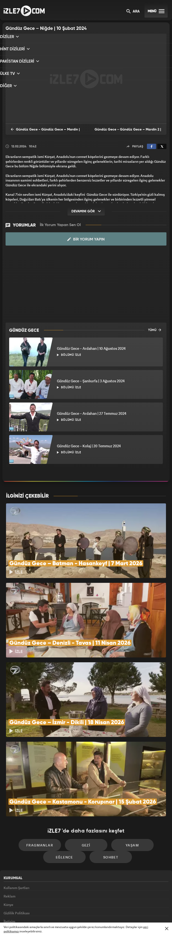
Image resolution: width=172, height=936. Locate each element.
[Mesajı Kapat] (166, 928)
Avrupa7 (66, 911)
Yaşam (127, 789)
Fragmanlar (44, 789)
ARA (133, 11)
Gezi (86, 789)
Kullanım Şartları (16, 834)
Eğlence (67, 803)
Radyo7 (46, 911)
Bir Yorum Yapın (86, 238)
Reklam (9, 845)
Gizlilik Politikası (17, 867)
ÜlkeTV (83, 911)
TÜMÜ (154, 329)
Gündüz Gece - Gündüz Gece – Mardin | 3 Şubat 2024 (41, 132)
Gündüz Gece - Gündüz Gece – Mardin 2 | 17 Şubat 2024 (126, 132)
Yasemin (139, 911)
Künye (8, 856)
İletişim (9, 878)
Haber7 (110, 911)
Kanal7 (27, 911)
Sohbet (108, 803)
